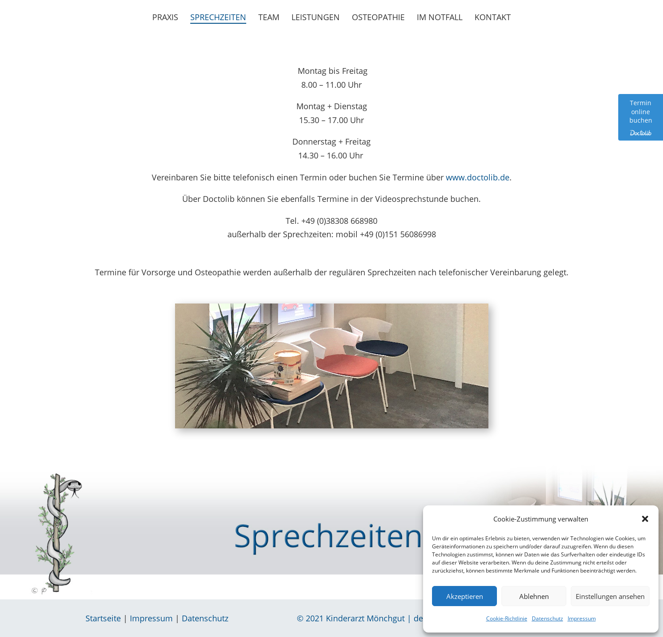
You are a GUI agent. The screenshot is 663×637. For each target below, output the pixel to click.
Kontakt (493, 18)
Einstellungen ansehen (610, 596)
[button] (645, 518)
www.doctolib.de (477, 177)
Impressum (582, 618)
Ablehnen (534, 596)
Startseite (103, 618)
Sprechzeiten (218, 18)
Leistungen (315, 18)
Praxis (165, 18)
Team (268, 18)
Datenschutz (547, 618)
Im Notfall (439, 18)
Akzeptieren (464, 596)
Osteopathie (378, 18)
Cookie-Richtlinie (506, 618)
